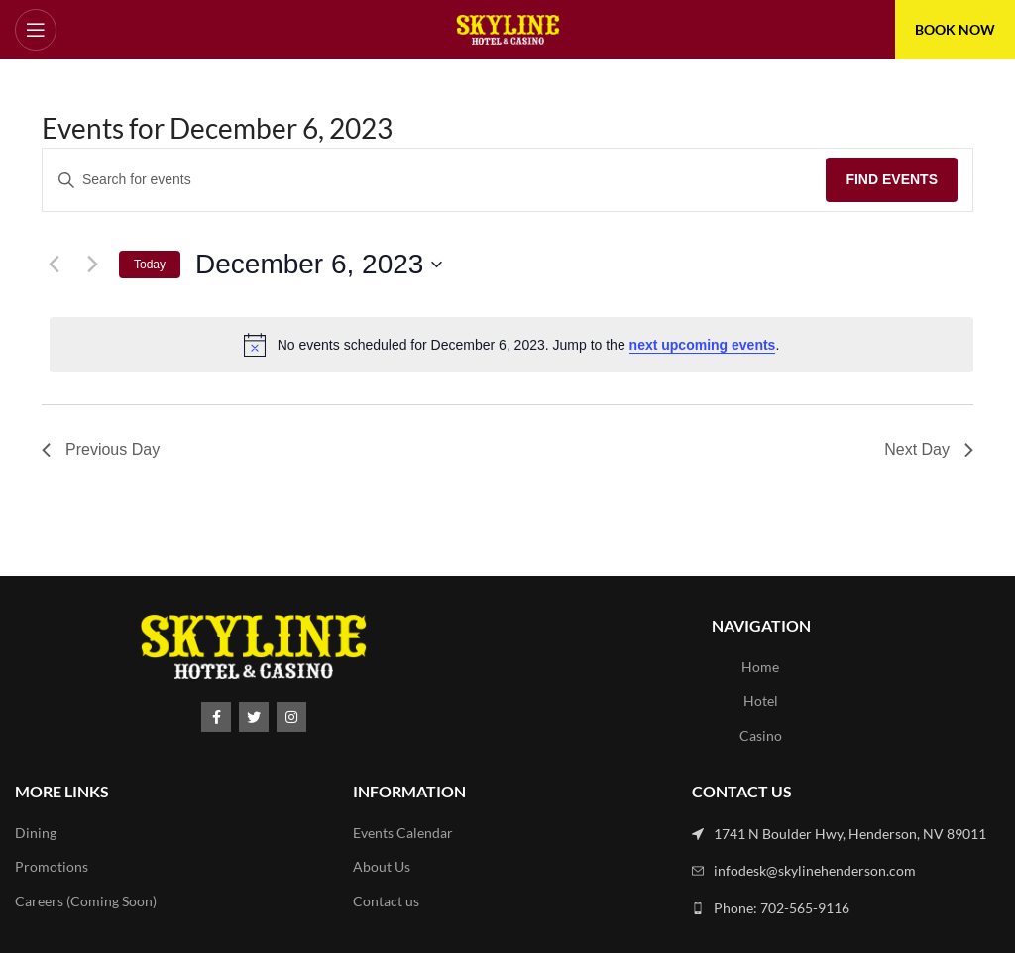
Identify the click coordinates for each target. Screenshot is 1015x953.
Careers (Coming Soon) (86, 901)
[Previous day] (53, 264)
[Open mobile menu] (35, 30)
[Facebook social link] (216, 717)
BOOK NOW (955, 29)
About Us (381, 866)
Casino (760, 735)
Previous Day (101, 449)
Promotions (51, 866)
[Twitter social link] (254, 717)
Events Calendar (403, 832)
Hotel (760, 700)
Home (760, 666)
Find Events (892, 179)
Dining (35, 832)
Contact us (386, 901)
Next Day (928, 449)
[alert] (511, 344)
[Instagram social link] (291, 717)
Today (150, 264)
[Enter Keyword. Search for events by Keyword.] (434, 180)
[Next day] (92, 264)
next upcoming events (702, 345)
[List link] (846, 834)
